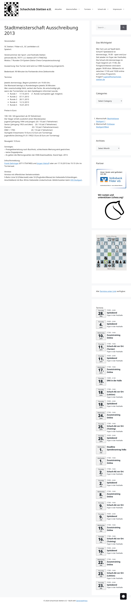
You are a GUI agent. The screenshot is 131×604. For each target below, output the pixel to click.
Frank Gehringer (11, 163)
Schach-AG (104, 9)
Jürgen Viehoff (43, 163)
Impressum (120, 9)
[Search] (123, 27)
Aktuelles (58, 9)
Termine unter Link (108, 291)
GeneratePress (81, 601)
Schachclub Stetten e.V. (35, 9)
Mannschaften (74, 9)
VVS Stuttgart (76, 180)
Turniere (90, 9)
